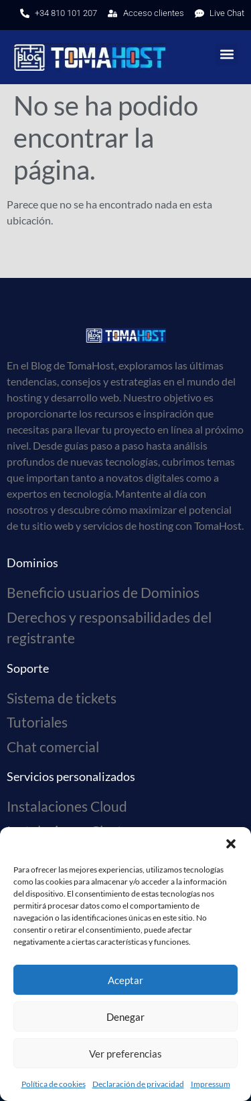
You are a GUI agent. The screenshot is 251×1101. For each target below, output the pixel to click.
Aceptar (125, 980)
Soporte (28, 668)
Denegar (125, 1017)
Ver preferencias (125, 1054)
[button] (231, 843)
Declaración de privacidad (138, 1084)
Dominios (32, 562)
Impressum (210, 1084)
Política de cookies (53, 1084)
